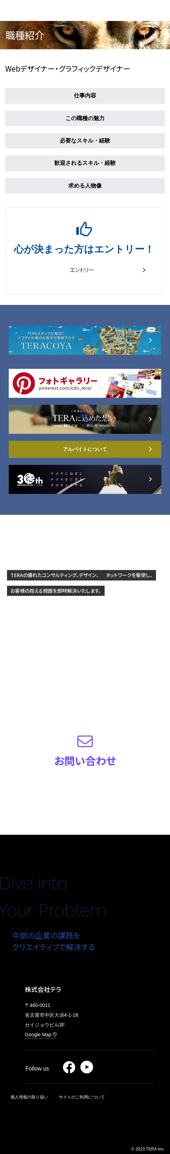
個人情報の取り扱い (29, 1097)
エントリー (108, 269)
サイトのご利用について (82, 1097)
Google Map (41, 1034)
